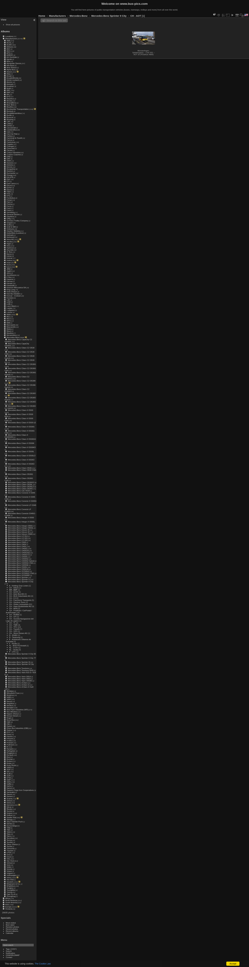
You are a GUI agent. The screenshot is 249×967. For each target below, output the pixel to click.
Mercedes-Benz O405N (17, 557)
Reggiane (10, 753)
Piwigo (229, 964)
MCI (8, 317)
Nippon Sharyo (13, 714)
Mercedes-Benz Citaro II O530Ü (21, 460)
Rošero (10, 761)
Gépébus (10, 216)
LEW (9, 302)
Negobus (10, 703)
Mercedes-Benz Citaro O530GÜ (21, 482)
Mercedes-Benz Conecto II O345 (21, 493)
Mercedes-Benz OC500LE (19, 571)
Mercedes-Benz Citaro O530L (20, 484)
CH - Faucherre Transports (20, 600)
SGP (8, 769)
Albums (5, 31)
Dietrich (10, 171)
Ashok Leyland (13, 80)
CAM (9, 123)
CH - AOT (13, 590)
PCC (8, 732)
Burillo (9, 115)
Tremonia (10, 848)
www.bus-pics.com (134, 3)
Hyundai (10, 250)
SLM (8, 774)
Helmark (10, 235)
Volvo (9, 877)
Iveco (9, 267)
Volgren (10, 873)
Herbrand (10, 237)
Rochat (9, 759)
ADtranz (10, 47)
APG (8, 53)
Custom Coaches (14, 154)
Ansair (9, 76)
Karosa (9, 281)
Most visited (11, 923)
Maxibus (10, 333)
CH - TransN (14, 629)
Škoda (9, 809)
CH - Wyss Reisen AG (18, 633)
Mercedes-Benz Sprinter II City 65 (22, 654)
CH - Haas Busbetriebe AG (20, 606)
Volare (9, 871)
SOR (9, 776)
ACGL (9, 43)
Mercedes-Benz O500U (17, 567)
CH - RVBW (14, 615)
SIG (8, 771)
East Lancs (11, 183)
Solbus (9, 815)
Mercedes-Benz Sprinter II (19, 579)
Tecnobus (10, 838)
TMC (9, 830)
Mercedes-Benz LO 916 (17, 540)
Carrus (9, 140)
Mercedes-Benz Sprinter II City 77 (22, 658)
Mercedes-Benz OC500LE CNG (21, 573)
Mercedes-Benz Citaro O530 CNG (22, 470)
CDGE (9, 126)
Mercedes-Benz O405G (17, 548)
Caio (8, 132)
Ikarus (9, 254)
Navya (9, 701)
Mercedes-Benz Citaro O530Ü (20, 489)
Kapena (10, 279)
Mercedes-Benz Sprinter (18, 577)
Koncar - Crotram (14, 296)
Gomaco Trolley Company (17, 221)
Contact (9, 957)
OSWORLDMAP (13, 955)
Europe (8, 907)
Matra (9, 329)
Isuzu (9, 265)
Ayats (9, 88)
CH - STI (12, 617)
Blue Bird (10, 105)
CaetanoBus (12, 130)
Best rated (10, 925)
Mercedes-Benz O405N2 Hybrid (21, 561)
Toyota (9, 846)
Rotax (9, 763)
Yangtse (10, 888)
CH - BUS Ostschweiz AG (19, 596)
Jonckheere (11, 275)
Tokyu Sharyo (12, 844)
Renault (10, 755)
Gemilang (10, 212)
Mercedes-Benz (13, 337)
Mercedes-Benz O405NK (18, 565)
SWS (9, 782)
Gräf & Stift (11, 227)
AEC (8, 49)
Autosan (10, 84)
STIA (9, 778)
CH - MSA (13, 608)
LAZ (8, 300)
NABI (9, 697)
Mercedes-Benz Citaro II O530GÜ (22, 439)
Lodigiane (11, 310)
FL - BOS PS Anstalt (17, 646)
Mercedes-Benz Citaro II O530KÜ (22, 447)
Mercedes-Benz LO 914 (17, 536)
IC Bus (9, 252)
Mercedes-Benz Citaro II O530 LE (22, 422)
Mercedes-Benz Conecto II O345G (22, 501)
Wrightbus (11, 886)
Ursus (9, 857)
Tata (8, 834)
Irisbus (9, 260)
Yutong (9, 892)
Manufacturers (11, 38)
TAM (8, 828)
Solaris (9, 813)
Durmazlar (11, 173)
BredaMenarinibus (14, 113)
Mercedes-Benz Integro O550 (20, 526)
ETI (8, 181)
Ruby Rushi (11, 765)
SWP (9, 780)
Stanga (9, 819)
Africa (7, 898)
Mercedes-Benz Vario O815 (19, 679)
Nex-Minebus (12, 712)
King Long (11, 289)
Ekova (9, 190)
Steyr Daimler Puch (15, 822)
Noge (9, 718)
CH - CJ (12, 598)
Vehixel (10, 863)
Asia (7, 904)
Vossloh (10, 882)
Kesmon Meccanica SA (16, 287)
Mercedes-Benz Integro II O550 (21, 517)
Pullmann (10, 745)
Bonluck (10, 111)
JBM (8, 269)
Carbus (10, 136)
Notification (10, 953)
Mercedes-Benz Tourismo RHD (21, 670)
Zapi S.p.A (11, 894)
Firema (9, 204)
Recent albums (12, 931)
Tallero (9, 832)
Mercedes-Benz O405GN (18, 551)
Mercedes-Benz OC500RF (19, 575)
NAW (9, 699)
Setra (9, 803)
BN (8, 94)
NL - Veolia (13, 650)
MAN (9, 314)
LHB (8, 304)
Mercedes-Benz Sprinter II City (20, 581)
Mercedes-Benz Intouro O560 (20, 534)
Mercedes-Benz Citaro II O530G (21, 427)
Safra (9, 786)
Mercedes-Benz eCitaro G (18, 685)
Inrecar (9, 258)
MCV (9, 319)
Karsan (9, 283)
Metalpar (10, 691)
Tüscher (10, 850)
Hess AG (10, 239)
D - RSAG (13, 635)
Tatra (9, 836)
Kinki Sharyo (12, 292)
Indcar (9, 256)
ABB (8, 41)
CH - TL (12, 623)
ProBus (10, 741)
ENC (8, 179)
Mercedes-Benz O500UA (18, 569)
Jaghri (9, 271)
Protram (10, 743)
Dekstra (10, 165)
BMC (9, 92)
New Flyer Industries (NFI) (17, 710)
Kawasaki (10, 285)
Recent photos (12, 929)
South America (11, 902)
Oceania (8, 909)
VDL (8, 859)
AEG (8, 51)
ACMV (9, 45)
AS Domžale (12, 57)
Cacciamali (11, 128)
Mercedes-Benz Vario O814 (19, 676)
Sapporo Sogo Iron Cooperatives (20, 790)
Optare (9, 726)
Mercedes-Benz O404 (17, 544)
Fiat (8, 202)
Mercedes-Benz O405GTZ (19, 555)
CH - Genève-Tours (17, 602)
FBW (9, 192)
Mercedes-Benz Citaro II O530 (20, 410)
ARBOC (10, 55)
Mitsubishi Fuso (13, 693)
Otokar (9, 730)
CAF (8, 121)
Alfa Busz (10, 65)
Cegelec (10, 144)
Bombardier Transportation (18, 109)
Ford (8, 208)
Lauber (9, 308)
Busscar (10, 117)
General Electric (13, 214)
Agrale (9, 59)
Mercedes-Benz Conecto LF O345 (22, 505)
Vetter (9, 867)
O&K (8, 722)
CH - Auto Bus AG (16, 594)
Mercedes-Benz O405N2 (18, 559)
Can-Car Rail (12, 134)
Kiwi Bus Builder (13, 294)
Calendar (9, 933)
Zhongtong (11, 896)
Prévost (10, 738)
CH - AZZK (13, 592)
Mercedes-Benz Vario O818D (20, 681)
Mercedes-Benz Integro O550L (20, 528)
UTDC (9, 853)
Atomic (9, 82)
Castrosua (11, 142)
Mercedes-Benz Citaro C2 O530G (22, 364)
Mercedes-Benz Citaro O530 (19, 468)
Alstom (9, 72)
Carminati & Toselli (14, 138)
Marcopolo (11, 325)
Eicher (9, 188)
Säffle (9, 784)
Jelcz (9, 273)
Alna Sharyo (12, 67)
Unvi (8, 855)
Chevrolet (10, 148)
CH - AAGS (14, 588)
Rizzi (9, 757)
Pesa (9, 734)
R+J (8, 747)
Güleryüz (10, 229)
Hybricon (10, 248)
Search (9, 951)
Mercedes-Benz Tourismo (18, 668)
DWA (9, 161)
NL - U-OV (13, 648)
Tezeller (10, 842)
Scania (9, 798)
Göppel (10, 223)
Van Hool (10, 861)
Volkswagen (12, 875)
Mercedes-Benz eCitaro (17, 683)
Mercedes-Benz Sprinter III (19, 662)
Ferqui (9, 200)
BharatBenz (11, 103)
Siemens (10, 805)
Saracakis (11, 792)
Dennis (9, 167)
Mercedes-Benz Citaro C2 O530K (22, 381)
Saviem (10, 796)
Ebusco (10, 185)
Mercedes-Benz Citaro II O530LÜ (21, 456)
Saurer (9, 794)
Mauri (9, 331)
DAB (8, 157)
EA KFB (10, 177)
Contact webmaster (241, 964)
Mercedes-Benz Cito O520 (19, 491)
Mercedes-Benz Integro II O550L (21, 522)
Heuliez (10, 242)
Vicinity (9, 869)
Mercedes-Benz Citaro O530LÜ (21, 486)
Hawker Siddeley (13, 231)
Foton (9, 210)
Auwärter (10, 86)
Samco (9, 788)
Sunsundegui (12, 826)
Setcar (9, 801)
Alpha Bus (11, 69)
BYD (8, 96)
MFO (9, 321)
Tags (8, 949)
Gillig (9, 218)
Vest (8, 865)
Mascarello (11, 327)
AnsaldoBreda (12, 78)
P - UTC (12, 652)
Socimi (9, 811)
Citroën (10, 150)
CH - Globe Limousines (18, 604)
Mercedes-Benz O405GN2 (19, 553)
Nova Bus (11, 720)
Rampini (10, 749)
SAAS (9, 767)
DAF (8, 159)
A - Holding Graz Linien (18, 586)
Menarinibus (12, 335)
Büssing (10, 119)
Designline (11, 169)
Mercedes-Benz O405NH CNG (20, 563)
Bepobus (10, 99)
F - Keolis (13, 643)
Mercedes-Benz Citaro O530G (20, 474)
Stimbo (9, 824)
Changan (10, 146)
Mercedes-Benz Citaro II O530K (21, 443)
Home (41, 15)
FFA (8, 194)
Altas (9, 74)
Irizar (9, 262)
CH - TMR (13, 625)
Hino (8, 246)
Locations (9, 36)
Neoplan (10, 707)
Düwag (9, 175)
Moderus (10, 695)
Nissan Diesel (12, 716)
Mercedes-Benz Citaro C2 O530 (21, 348)
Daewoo (10, 163)
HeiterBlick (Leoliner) (15, 233)
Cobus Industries (13, 152)
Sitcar (9, 807)
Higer (9, 244)
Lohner (9, 312)
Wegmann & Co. (13, 884)
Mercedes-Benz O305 (17, 542)
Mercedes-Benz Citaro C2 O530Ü (22, 393)
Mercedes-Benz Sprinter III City (21, 664)
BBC (8, 90)
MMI (8, 323)
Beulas (9, 101)
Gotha (9, 225)
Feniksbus (11, 198)
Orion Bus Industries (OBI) (17, 728)
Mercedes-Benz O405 (17, 546)
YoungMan (11, 890)
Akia (8, 61)
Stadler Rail (11, 817)
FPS (8, 196)
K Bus (9, 277)
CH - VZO (13, 631)
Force (9, 206)
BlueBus (10, 107)
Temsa (9, 840)
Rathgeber (11, 751)
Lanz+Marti (11, 306)
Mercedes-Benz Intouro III (18, 530)
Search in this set (56, 20)
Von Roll (10, 880)
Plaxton (10, 736)
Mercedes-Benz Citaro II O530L (21, 451)
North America (11, 900)
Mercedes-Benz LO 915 (17, 538)
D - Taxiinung (14, 637)
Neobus (10, 705)
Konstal (10, 298)
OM (8, 724)
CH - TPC (13, 627)
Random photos (12, 927)
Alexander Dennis (14, 63)
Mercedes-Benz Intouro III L (19, 532)
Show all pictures (13, 25)
